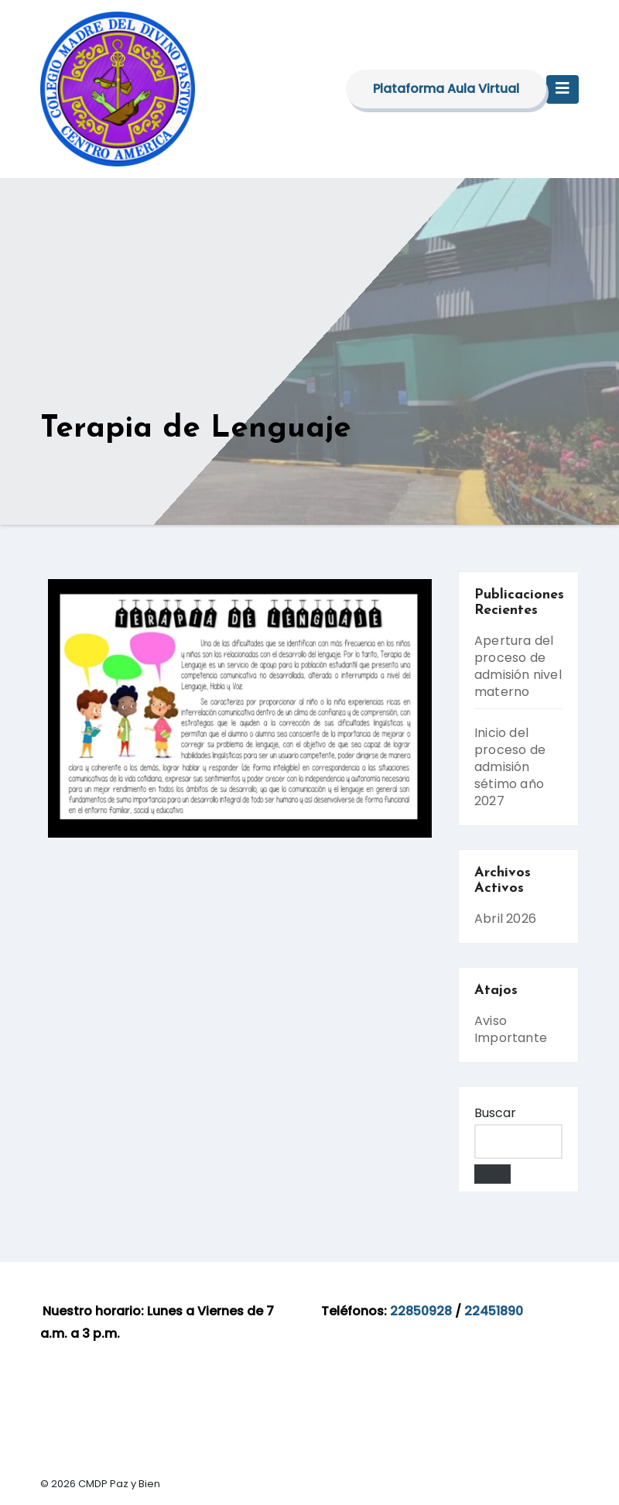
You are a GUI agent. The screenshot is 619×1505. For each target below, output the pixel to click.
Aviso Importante (510, 1029)
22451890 (493, 1311)
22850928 (421, 1311)
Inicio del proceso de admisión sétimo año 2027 (509, 767)
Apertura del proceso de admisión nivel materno (518, 666)
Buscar (495, 1113)
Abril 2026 (505, 918)
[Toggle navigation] (562, 89)
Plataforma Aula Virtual (446, 89)
